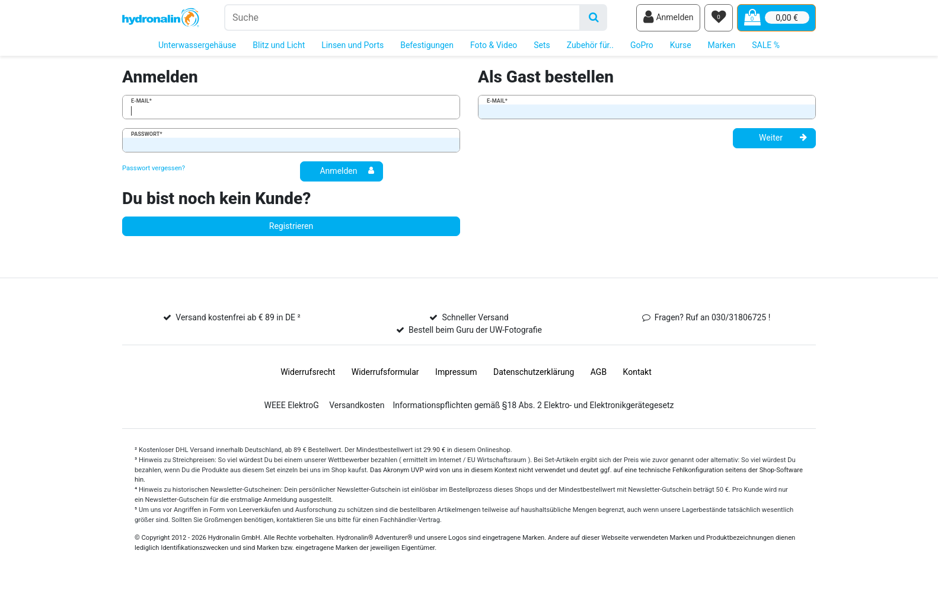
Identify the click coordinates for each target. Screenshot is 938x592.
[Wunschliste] (718, 18)
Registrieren (291, 226)
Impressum (456, 373)
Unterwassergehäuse (197, 46)
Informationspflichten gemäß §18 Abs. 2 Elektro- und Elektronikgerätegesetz (533, 406)
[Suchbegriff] (402, 18)
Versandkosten (356, 406)
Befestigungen (427, 46)
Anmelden (347, 172)
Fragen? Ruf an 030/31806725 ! (713, 318)
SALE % (766, 46)
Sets (542, 46)
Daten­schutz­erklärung (533, 373)
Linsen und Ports (352, 46)
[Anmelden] (668, 18)
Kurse (680, 46)
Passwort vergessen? (153, 169)
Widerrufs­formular (385, 373)
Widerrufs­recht (307, 373)
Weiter (783, 139)
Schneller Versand (475, 318)
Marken (722, 46)
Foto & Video (493, 46)
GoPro (641, 46)
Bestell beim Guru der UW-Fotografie (475, 331)
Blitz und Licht (279, 46)
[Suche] (593, 18)
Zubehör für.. (590, 46)
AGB (599, 373)
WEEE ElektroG (291, 406)
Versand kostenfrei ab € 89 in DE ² (238, 318)
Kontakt (637, 373)
